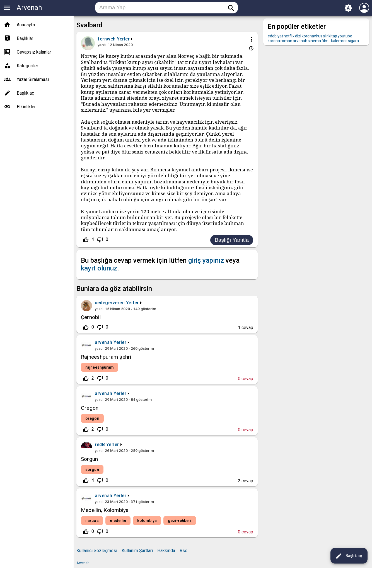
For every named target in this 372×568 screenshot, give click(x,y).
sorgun (92, 469)
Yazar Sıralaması (33, 79)
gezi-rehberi (179, 520)
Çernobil (91, 317)
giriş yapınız (206, 260)
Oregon (89, 408)
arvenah (103, 342)
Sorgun (89, 459)
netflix (289, 36)
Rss (183, 550)
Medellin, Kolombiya (105, 510)
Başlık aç (348, 556)
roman (286, 41)
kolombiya (147, 520)
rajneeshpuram (99, 367)
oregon (92, 418)
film (325, 41)
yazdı (102, 44)
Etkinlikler (26, 106)
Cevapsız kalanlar (34, 52)
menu (7, 8)
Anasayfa (26, 24)
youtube (345, 36)
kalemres (339, 41)
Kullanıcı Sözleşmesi (96, 550)
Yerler (123, 39)
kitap (332, 36)
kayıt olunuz (99, 268)
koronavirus (312, 36)
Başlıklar (25, 38)
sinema (314, 41)
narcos (92, 520)
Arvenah (29, 7)
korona (274, 41)
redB (100, 444)
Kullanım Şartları (137, 550)
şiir (325, 36)
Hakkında (166, 550)
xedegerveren (110, 302)
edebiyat (275, 36)
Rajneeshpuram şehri (106, 357)
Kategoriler (27, 65)
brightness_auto (348, 8)
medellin (118, 520)
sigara (353, 41)
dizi (298, 36)
